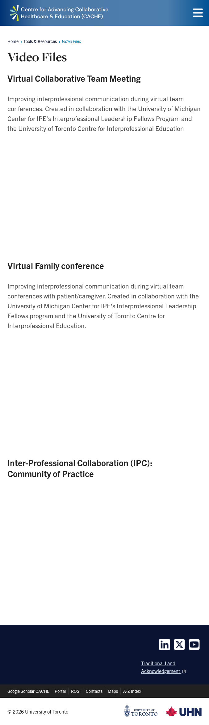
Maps (113, 691)
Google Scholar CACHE (28, 691)
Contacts (94, 691)
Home (13, 41)
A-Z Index (132, 691)
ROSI (76, 691)
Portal (60, 691)
